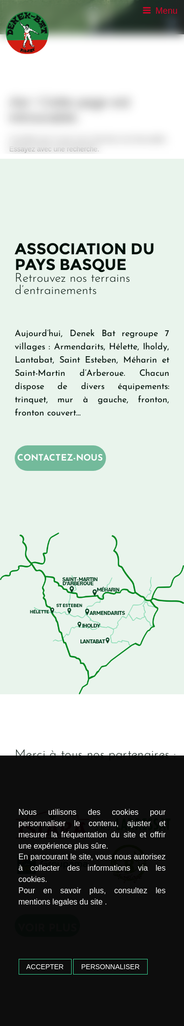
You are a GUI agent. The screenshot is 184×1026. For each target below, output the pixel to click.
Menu (160, 11)
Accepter (45, 967)
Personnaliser (110, 967)
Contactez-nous (60, 458)
